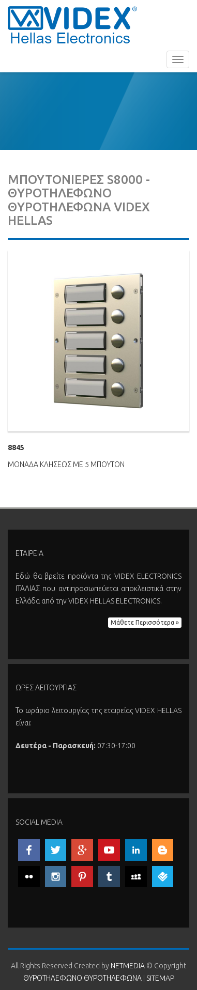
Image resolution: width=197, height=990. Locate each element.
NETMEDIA (128, 966)
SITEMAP (160, 978)
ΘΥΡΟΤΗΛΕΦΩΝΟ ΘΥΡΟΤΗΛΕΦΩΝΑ (72, 24)
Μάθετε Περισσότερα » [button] (145, 622)
